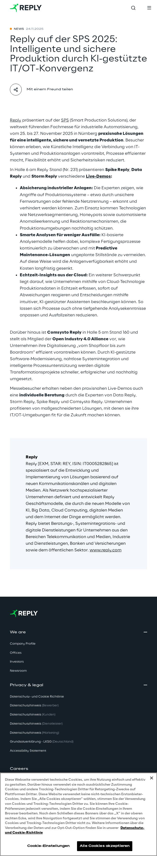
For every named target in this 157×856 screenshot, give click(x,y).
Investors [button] (17, 661)
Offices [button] (15, 652)
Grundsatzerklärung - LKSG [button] (41, 741)
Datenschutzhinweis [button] (34, 705)
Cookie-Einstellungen (48, 848)
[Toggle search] (133, 8)
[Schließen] (151, 781)
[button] (78, 769)
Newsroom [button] (18, 670)
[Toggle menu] (149, 8)
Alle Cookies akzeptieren (105, 848)
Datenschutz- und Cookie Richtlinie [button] (37, 696)
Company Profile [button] (23, 643)
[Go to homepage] (26, 8)
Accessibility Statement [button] (28, 750)
